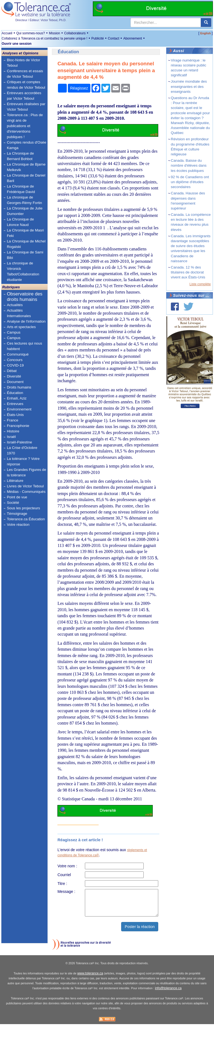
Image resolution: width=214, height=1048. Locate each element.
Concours (15, 360)
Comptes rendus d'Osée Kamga (26, 145)
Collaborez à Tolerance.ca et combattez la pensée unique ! (44, 38)
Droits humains (19, 387)
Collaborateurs (74, 33)
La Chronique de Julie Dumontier (25, 211)
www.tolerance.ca (90, 997)
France (12, 420)
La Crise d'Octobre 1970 (22, 450)
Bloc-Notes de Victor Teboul (23, 63)
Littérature (15, 481)
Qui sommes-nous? (30, 33)
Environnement (19, 409)
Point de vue (17, 497)
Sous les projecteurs (23, 508)
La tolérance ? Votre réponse (23, 461)
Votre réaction (18, 524)
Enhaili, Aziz (17, 398)
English (205, 33)
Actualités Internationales (19, 313)
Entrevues (15, 404)
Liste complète (200, 284)
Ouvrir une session (17, 44)
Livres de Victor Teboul (25, 486)
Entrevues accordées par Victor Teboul (24, 95)
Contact (113, 38)
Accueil (7, 33)
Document (15, 382)
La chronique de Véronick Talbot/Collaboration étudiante (23, 271)
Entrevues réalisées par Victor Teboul (26, 106)
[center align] (206, 22)
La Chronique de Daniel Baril (26, 178)
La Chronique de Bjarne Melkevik (26, 167)
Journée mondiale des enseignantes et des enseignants (189, 86)
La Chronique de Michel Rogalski (26, 244)
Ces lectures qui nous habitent (24, 346)
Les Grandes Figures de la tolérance (26, 472)
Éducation (15, 393)
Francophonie (18, 426)
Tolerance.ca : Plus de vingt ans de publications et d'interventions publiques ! (25, 126)
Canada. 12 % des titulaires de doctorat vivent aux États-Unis (188, 272)
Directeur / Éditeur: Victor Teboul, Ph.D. (40, 20)
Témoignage (17, 514)
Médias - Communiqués (26, 492)
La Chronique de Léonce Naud (20, 222)
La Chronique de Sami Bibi (25, 255)
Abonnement (132, 38)
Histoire (13, 431)
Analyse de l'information (26, 321)
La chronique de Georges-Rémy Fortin (24, 200)
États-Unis (15, 415)
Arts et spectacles (21, 327)
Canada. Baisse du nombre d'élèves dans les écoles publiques (189, 165)
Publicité (97, 38)
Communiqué (18, 354)
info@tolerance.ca (168, 1013)
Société (13, 503)
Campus (14, 332)
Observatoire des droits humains (24, 296)
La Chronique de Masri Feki (25, 233)
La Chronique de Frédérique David (21, 189)
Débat (12, 371)
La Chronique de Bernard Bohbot (20, 156)
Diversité (14, 376)
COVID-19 (15, 365)
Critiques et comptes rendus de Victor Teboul (26, 85)
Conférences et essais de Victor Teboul (25, 74)
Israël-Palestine (19, 442)
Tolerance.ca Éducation (26, 519)
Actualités (15, 305)
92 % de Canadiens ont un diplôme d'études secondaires (190, 182)
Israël (11, 437)
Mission (54, 33)
